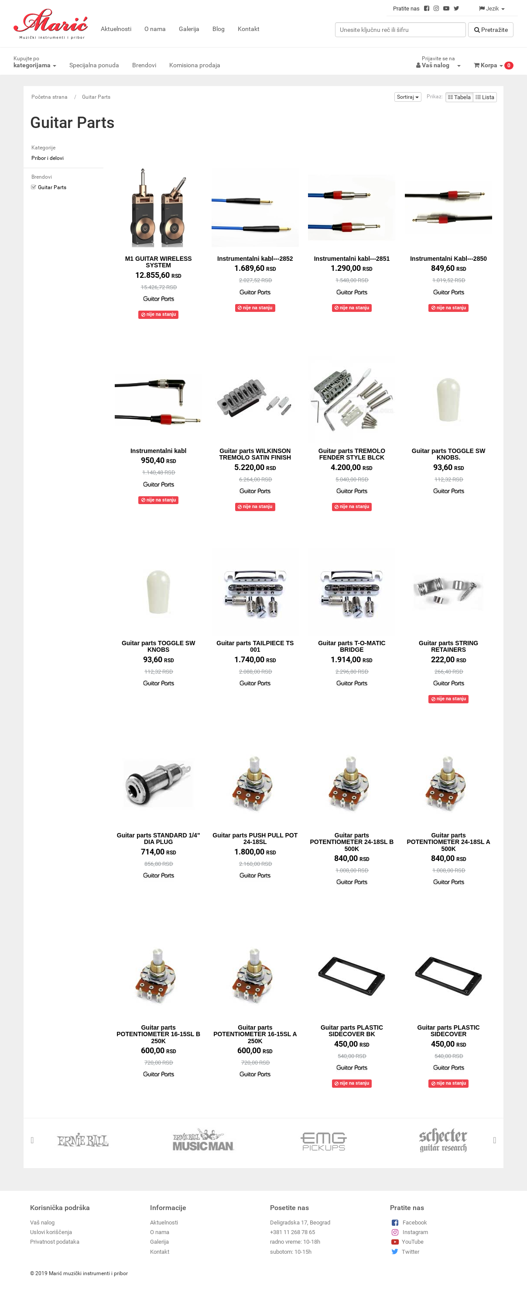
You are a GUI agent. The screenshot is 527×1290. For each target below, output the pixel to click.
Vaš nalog (42, 1222)
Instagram (409, 1232)
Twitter (404, 1251)
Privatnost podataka (54, 1241)
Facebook (408, 1222)
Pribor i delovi (47, 158)
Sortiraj (408, 97)
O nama (155, 28)
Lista (485, 97)
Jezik (492, 8)
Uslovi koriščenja (51, 1232)
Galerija (189, 28)
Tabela (459, 97)
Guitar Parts (96, 97)
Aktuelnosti (116, 28)
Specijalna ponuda (94, 65)
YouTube (407, 1241)
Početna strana (49, 97)
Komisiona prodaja (194, 65)
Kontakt (249, 28)
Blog (218, 28)
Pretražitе (491, 29)
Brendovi (144, 65)
